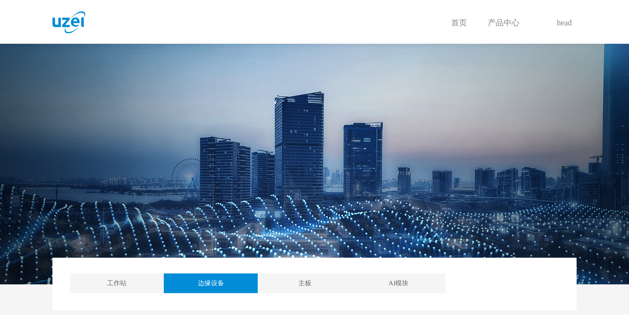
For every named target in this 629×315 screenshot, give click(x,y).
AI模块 (399, 283)
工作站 (117, 283)
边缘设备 (211, 283)
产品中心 (503, 22)
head (564, 22)
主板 (304, 283)
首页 (459, 22)
